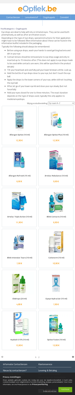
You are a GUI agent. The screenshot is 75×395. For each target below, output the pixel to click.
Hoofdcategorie (7, 28)
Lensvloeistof (31, 17)
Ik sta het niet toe (49, 391)
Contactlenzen (13, 17)
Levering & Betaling (47, 370)
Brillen (37, 23)
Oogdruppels (49, 17)
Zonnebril (64, 17)
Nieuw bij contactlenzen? (15, 370)
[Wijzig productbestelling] (61, 103)
